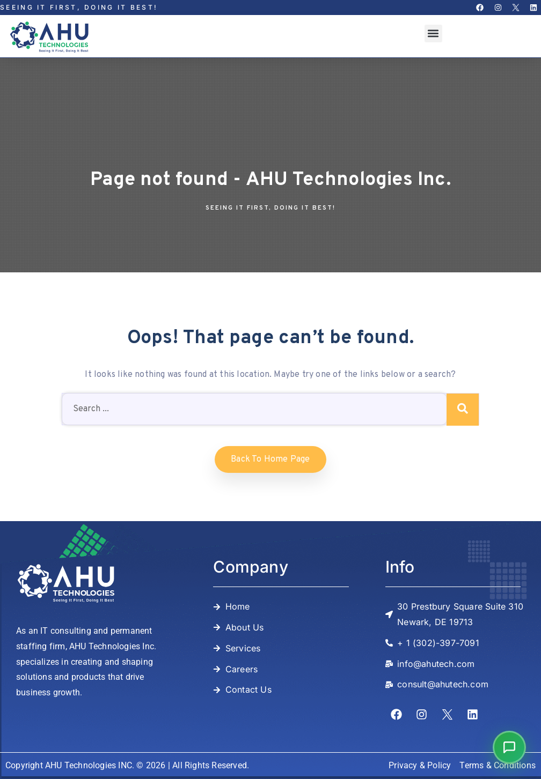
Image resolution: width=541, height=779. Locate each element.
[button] (433, 33)
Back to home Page (270, 459)
